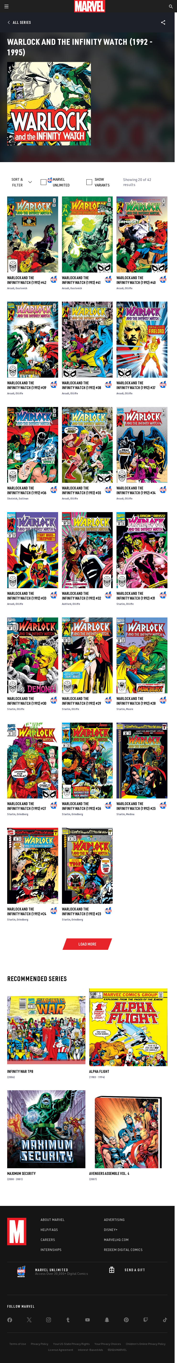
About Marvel (53, 1220)
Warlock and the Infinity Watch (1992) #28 (135, 701)
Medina (130, 814)
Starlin (120, 604)
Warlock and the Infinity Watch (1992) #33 (26, 596)
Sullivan (23, 498)
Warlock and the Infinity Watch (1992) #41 (81, 280)
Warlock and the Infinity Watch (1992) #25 (135, 806)
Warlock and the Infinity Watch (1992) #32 (81, 596)
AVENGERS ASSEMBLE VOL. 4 (109, 1173)
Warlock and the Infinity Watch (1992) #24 (26, 911)
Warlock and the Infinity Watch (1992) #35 (81, 490)
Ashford (66, 604)
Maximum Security (21, 1173)
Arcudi (10, 288)
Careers (48, 1240)
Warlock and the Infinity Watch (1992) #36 (26, 490)
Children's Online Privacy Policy (146, 1344)
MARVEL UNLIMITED (61, 182)
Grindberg (22, 814)
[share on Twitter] (29, 1320)
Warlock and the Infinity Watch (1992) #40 (135, 280)
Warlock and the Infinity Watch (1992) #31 (135, 596)
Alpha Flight (99, 1071)
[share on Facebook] (9, 1321)
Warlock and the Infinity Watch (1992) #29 (81, 701)
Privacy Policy (39, 1344)
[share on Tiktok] (165, 1320)
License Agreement (60, 1350)
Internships (51, 1250)
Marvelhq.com (116, 1240)
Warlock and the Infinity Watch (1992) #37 (135, 385)
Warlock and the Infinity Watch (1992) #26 (81, 806)
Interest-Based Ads (90, 1350)
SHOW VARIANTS (102, 182)
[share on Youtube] (87, 1320)
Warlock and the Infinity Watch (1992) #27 (26, 806)
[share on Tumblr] (68, 1320)
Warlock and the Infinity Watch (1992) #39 (26, 385)
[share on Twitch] (145, 1320)
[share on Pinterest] (126, 1320)
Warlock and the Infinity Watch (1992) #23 (81, 911)
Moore (129, 709)
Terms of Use (17, 1344)
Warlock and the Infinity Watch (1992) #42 (26, 280)
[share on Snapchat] (107, 1320)
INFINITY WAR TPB (20, 1071)
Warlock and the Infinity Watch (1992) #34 (135, 490)
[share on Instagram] (48, 1320)
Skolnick (12, 498)
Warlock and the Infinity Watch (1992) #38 (81, 385)
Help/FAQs (49, 1230)
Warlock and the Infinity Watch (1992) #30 (26, 701)
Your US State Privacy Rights (71, 1344)
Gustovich (21, 288)
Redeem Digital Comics (123, 1250)
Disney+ (111, 1230)
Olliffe (129, 288)
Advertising (114, 1220)
